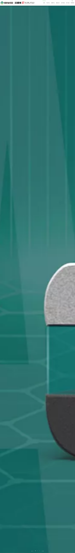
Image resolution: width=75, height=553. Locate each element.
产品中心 (48, 2)
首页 (44, 2)
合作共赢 (63, 2)
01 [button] (35, 550)
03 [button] (39, 550)
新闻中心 (53, 2)
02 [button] (37, 550)
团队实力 (58, 2)
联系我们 (72, 2)
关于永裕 (67, 2)
